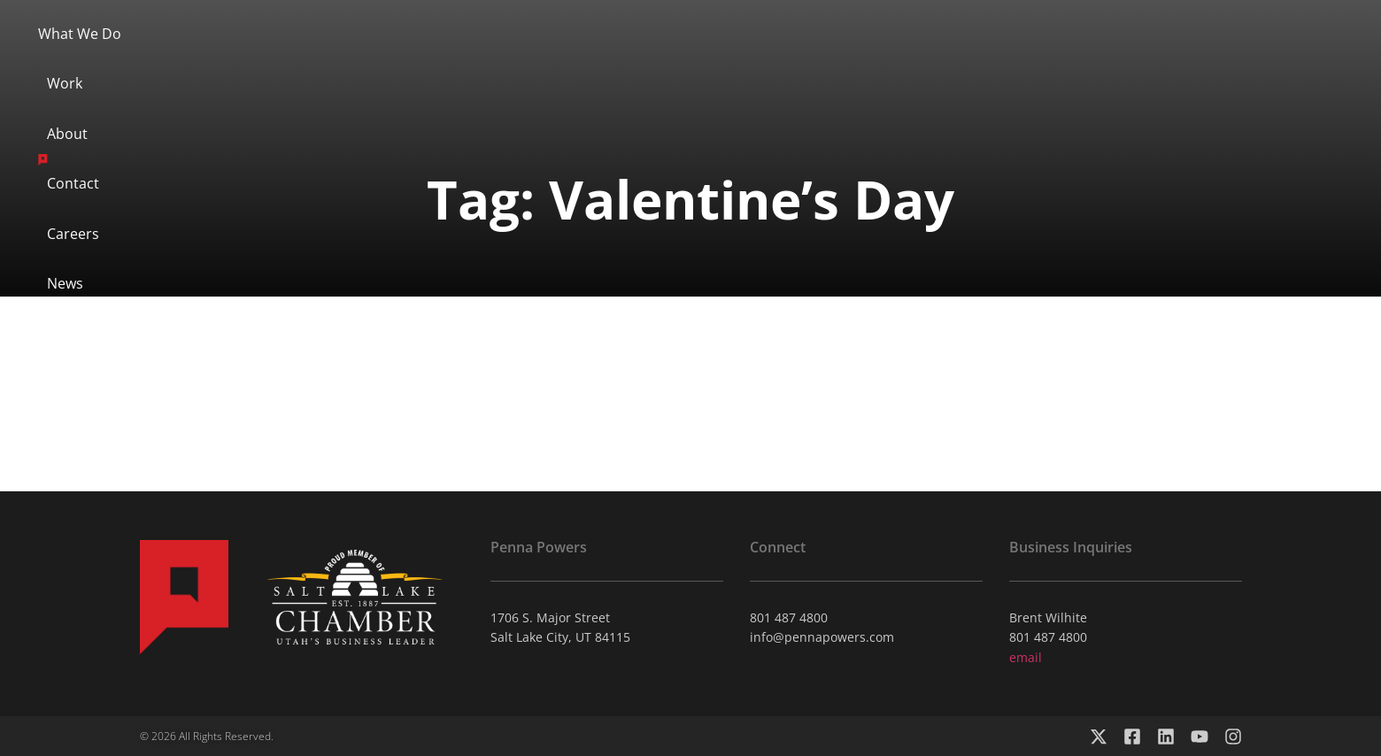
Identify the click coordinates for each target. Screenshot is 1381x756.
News (971, 59)
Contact (783, 59)
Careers (881, 59)
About (587, 59)
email (1025, 657)
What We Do (398, 59)
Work (503, 59)
